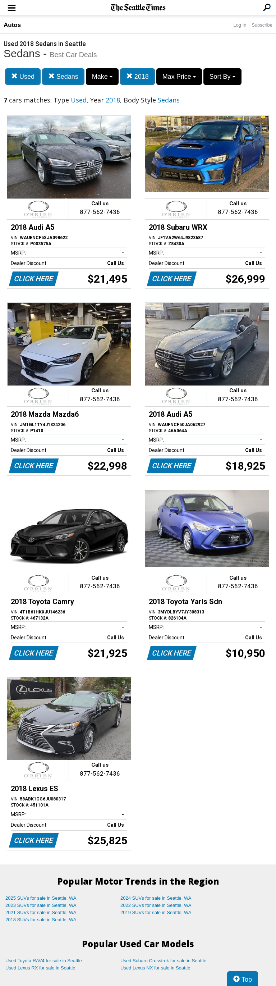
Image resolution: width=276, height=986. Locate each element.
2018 (137, 76)
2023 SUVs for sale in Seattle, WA (41, 905)
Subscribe (262, 25)
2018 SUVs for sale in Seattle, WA (41, 919)
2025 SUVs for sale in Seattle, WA (41, 898)
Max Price (179, 76)
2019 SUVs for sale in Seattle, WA (156, 912)
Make (102, 76)
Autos (12, 25)
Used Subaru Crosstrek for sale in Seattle (163, 960)
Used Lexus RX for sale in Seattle (40, 968)
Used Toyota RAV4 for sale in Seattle (43, 960)
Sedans (63, 76)
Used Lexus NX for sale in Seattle (155, 968)
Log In (239, 25)
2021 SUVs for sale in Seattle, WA (41, 912)
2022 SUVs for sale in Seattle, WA (156, 905)
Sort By (222, 76)
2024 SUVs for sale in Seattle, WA (156, 898)
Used (22, 76)
